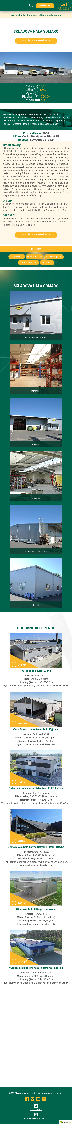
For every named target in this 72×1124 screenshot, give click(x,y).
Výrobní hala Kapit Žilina (36, 670)
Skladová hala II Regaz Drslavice (36, 909)
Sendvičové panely (54, 256)
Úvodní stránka (18, 15)
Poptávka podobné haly (36, 40)
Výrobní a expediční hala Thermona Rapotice (36, 967)
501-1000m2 (47, 262)
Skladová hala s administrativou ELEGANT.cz (36, 788)
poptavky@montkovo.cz (36, 1118)
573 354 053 (36, 1107)
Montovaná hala (34, 256)
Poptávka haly (45, 6)
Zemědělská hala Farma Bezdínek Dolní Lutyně (36, 847)
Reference (32, 15)
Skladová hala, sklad (28, 262)
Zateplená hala (16, 256)
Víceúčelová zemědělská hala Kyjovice (36, 729)
